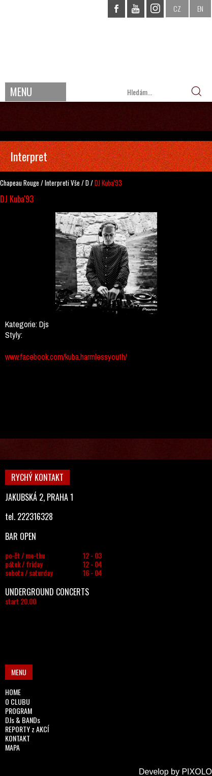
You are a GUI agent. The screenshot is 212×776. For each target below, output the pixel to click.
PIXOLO (196, 771)
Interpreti (57, 183)
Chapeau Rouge (19, 183)
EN (200, 8)
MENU (21, 91)
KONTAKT (17, 738)
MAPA (12, 747)
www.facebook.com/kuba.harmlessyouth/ (66, 356)
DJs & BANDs (22, 719)
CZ (177, 8)
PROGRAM (18, 710)
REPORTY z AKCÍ (27, 729)
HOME (13, 691)
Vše (75, 183)
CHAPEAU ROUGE (106, 40)
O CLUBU (17, 701)
